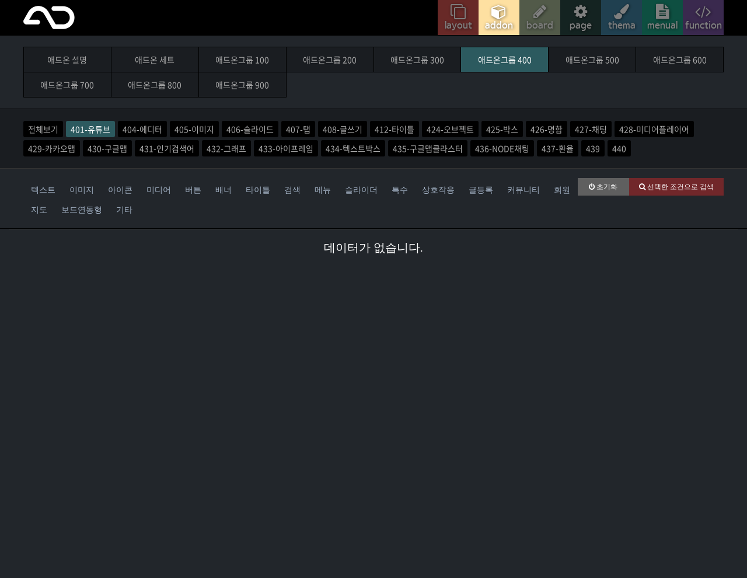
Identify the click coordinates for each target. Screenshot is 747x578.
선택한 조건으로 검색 (676, 187)
